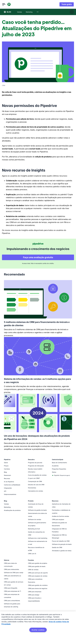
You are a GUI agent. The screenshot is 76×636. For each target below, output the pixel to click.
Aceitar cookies (38, 630)
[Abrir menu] (5, 4)
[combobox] (37, 12)
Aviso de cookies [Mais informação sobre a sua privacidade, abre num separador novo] (55, 622)
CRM (3, 85)
